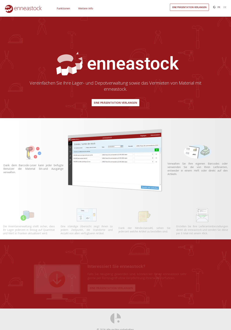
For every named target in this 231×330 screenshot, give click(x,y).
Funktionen (63, 8)
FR (219, 7)
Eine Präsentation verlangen (115, 102)
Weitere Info (85, 8)
